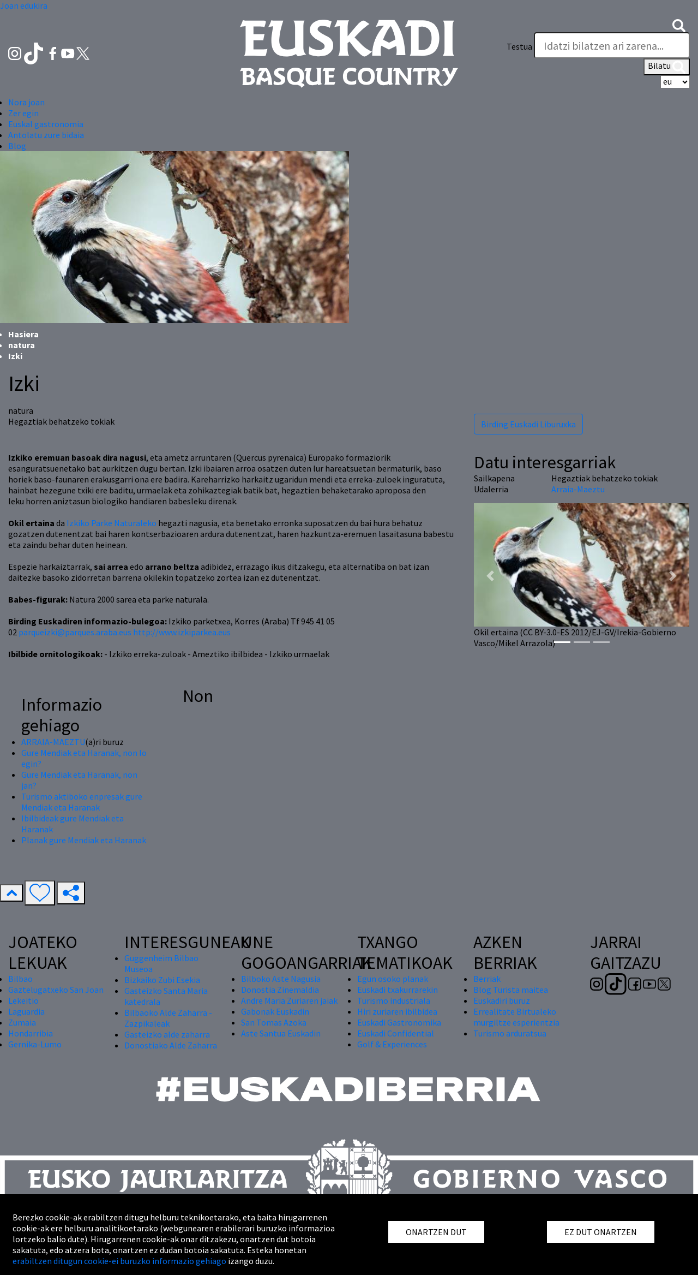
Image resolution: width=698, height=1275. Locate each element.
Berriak (487, 978)
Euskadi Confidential (395, 1033)
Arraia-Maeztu (578, 489)
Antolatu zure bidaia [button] (46, 134)
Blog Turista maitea (510, 989)
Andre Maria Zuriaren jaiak (289, 1000)
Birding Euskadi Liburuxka (528, 424)
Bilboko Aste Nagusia (281, 978)
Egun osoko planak (392, 978)
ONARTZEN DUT (436, 1231)
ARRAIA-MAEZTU (53, 741)
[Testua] (612, 45)
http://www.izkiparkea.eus (182, 632)
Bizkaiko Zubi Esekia (162, 979)
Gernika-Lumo (35, 1044)
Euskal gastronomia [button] (45, 123)
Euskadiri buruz (501, 1000)
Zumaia (22, 1022)
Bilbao (20, 978)
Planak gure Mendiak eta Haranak (83, 840)
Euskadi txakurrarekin (397, 989)
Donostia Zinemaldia (280, 989)
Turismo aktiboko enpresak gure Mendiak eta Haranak (81, 802)
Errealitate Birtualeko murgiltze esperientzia (516, 1017)
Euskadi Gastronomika (399, 1022)
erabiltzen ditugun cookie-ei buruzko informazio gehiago (119, 1260)
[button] (678, 24)
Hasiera (23, 334)
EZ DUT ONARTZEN (600, 1231)
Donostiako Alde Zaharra (170, 1045)
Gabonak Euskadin (275, 1011)
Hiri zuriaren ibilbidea (397, 1011)
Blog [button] (17, 145)
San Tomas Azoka (273, 1022)
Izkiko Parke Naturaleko (112, 522)
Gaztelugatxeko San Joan (56, 989)
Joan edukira (23, 5)
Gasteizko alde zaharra (167, 1034)
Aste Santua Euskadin (281, 1033)
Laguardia (26, 1011)
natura (21, 344)
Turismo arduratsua (509, 1033)
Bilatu (666, 66)
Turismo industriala (393, 1000)
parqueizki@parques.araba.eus (75, 632)
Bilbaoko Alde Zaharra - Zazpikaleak (168, 1018)
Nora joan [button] (26, 102)
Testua (519, 46)
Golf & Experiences (392, 1044)
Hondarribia (30, 1033)
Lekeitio (23, 1000)
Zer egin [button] (23, 113)
